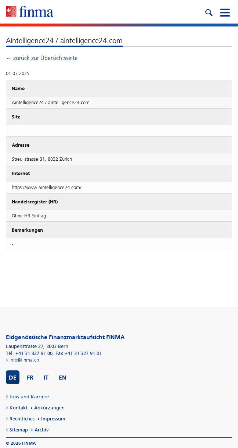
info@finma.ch (24, 360)
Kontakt (19, 407)
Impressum (53, 419)
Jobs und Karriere (29, 396)
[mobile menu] (224, 11)
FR (30, 377)
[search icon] (208, 11)
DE (13, 377)
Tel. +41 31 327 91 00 (29, 353)
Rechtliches (22, 419)
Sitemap (19, 430)
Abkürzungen (49, 407)
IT (46, 377)
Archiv (42, 430)
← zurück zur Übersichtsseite (41, 57)
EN (62, 377)
